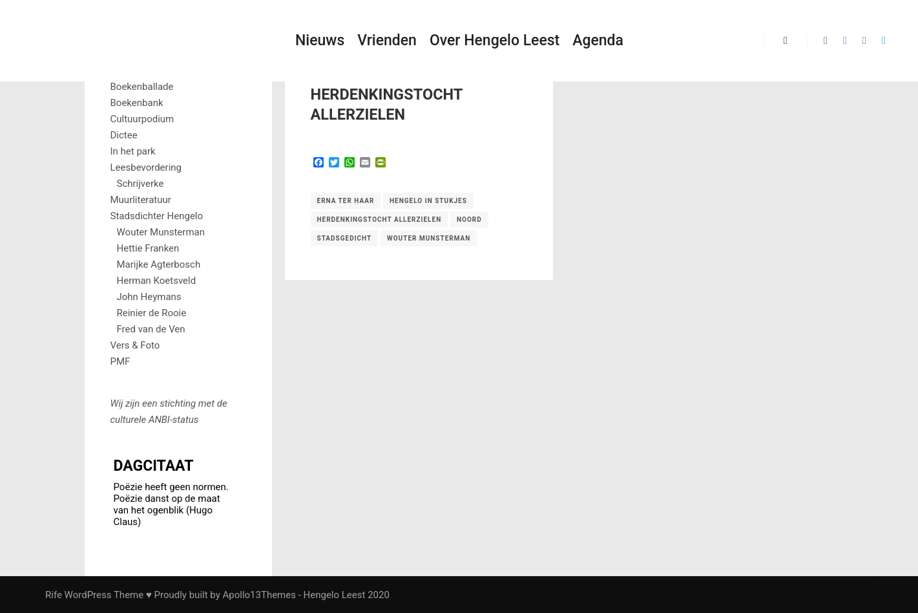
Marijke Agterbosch (159, 264)
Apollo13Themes (259, 595)
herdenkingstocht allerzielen (379, 219)
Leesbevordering (146, 167)
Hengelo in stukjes (428, 200)
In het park (133, 151)
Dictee (124, 135)
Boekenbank (136, 103)
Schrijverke (140, 183)
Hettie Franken (148, 248)
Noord (469, 219)
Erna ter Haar (346, 200)
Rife (53, 595)
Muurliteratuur (140, 200)
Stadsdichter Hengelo (156, 216)
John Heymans (149, 297)
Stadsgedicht (344, 238)
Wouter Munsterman (428, 238)
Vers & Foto (135, 345)
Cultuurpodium (142, 119)
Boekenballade (142, 86)
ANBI (159, 419)
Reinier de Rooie (152, 313)
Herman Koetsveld (156, 280)
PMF (120, 361)
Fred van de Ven (151, 329)
